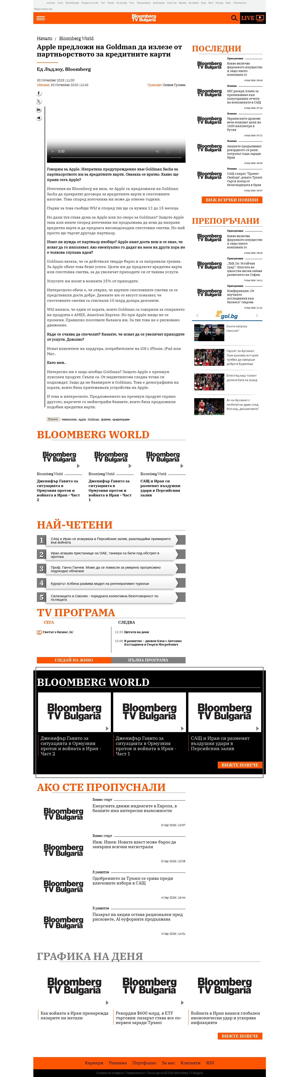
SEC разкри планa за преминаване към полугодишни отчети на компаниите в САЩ (244, 96)
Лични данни (155, 1073)
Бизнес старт (102, 799)
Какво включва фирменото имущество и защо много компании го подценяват (244, 71)
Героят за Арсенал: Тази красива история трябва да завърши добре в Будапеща (226, 357)
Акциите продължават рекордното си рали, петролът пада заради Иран (244, 151)
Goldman (93, 419)
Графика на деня (90, 956)
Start (210, 3)
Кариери (94, 1063)
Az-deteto (194, 3)
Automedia (159, 3)
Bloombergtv (72, 3)
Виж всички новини (232, 200)
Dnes (60, 3)
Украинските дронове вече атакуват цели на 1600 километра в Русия (244, 124)
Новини (232, 85)
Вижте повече (240, 765)
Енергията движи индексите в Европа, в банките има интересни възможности (135, 808)
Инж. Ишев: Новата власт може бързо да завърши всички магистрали (134, 844)
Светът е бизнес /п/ (55, 632)
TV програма (76, 612)
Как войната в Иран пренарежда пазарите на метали (75, 1015)
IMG (40, 2)
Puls (131, 3)
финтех (106, 419)
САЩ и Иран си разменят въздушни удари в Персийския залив (220, 743)
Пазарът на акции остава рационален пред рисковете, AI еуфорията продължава (138, 917)
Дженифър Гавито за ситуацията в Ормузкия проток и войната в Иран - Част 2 (71, 745)
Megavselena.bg (43, 9)
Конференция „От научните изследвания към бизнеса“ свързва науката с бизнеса (241, 298)
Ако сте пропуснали (101, 787)
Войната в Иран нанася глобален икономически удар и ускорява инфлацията (225, 1017)
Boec (228, 3)
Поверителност (135, 1073)
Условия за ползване (109, 1073)
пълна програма (148, 660)
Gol (103, 3)
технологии (69, 419)
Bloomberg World (93, 434)
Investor (51, 3)
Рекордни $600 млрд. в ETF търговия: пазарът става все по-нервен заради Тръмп (149, 1017)
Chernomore (239, 3)
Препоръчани (235, 58)
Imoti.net (171, 3)
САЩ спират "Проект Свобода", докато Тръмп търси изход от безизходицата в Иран (244, 179)
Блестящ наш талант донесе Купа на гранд (225, 382)
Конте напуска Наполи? (220, 332)
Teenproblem (144, 3)
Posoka (219, 3)
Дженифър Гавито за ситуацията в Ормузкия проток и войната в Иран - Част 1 (146, 745)
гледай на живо (74, 660)
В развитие (101, 872)
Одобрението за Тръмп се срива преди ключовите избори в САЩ (133, 880)
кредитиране (121, 419)
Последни (216, 48)
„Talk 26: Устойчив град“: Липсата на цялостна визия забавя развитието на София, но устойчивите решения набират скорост (244, 275)
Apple (82, 419)
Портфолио (144, 1063)
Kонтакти (191, 1063)
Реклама (118, 1063)
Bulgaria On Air (90, 3)
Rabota (182, 3)
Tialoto (110, 3)
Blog (203, 3)
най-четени (75, 524)
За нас (168, 1063)
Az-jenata (121, 3)
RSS (210, 1063)
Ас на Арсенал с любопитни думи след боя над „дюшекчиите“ (226, 406)
